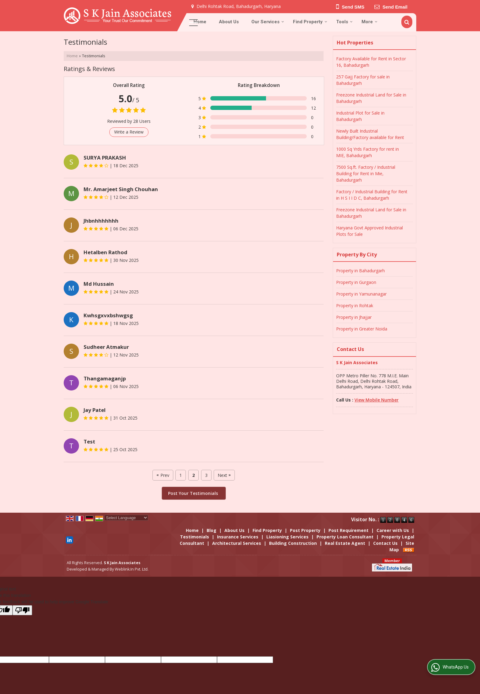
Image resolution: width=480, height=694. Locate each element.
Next (224, 475)
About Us (229, 22)
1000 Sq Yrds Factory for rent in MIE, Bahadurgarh (367, 152)
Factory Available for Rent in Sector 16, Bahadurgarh (371, 62)
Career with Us (393, 530)
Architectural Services (236, 543)
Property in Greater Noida (361, 329)
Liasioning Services (287, 537)
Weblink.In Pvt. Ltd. (131, 569)
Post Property (305, 530)
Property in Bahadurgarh (360, 270)
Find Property (310, 22)
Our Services (267, 22)
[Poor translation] (22, 610)
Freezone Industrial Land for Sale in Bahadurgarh (371, 98)
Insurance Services (237, 537)
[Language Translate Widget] (126, 518)
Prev (162, 475)
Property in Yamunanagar (361, 294)
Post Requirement (348, 530)
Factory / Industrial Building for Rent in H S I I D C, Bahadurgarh (371, 195)
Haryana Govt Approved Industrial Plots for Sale (369, 231)
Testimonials (194, 537)
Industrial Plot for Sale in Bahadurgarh (360, 116)
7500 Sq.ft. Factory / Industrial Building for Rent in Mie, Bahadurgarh (365, 173)
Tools (344, 22)
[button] (376, 400)
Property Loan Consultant (345, 537)
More (369, 22)
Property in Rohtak (354, 305)
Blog (211, 530)
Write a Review (129, 132)
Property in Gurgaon (356, 282)
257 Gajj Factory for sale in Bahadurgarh (363, 80)
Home (199, 22)
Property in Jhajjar (354, 317)
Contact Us (385, 543)
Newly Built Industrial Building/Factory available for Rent (370, 134)
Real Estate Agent (345, 543)
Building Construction (293, 543)
